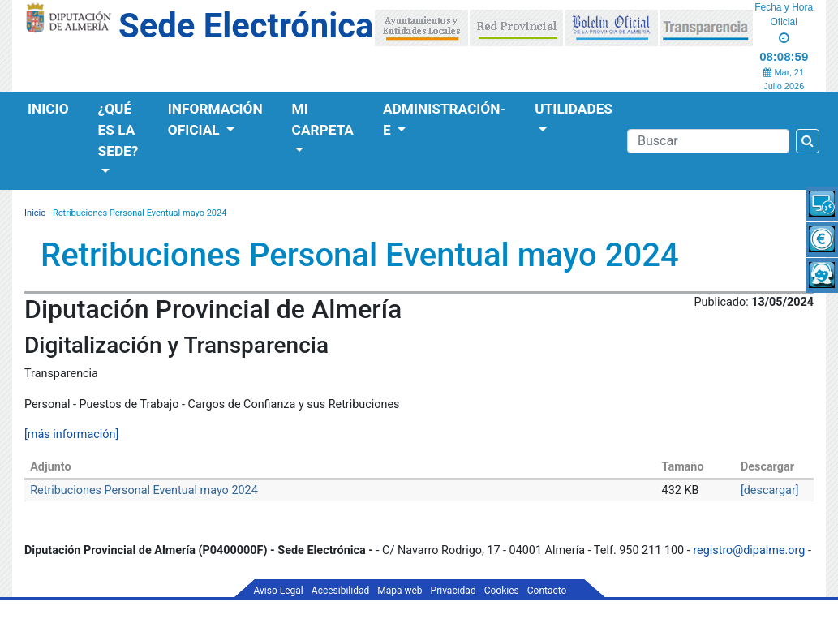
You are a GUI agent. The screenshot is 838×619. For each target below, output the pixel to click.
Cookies (501, 590)
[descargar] (770, 490)
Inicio (48, 109)
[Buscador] (708, 141)
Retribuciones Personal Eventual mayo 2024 (144, 490)
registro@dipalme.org (749, 550)
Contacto (547, 590)
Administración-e (444, 119)
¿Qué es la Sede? (118, 130)
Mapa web (399, 590)
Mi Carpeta (323, 119)
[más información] (71, 434)
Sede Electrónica (245, 25)
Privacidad (453, 590)
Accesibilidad (340, 590)
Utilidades (573, 109)
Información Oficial (215, 119)
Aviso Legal (278, 590)
